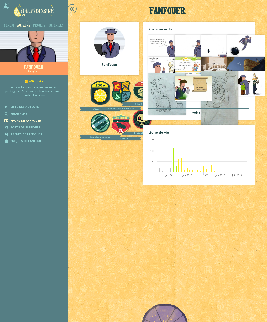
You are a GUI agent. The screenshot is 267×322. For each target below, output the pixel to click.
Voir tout (198, 113)
